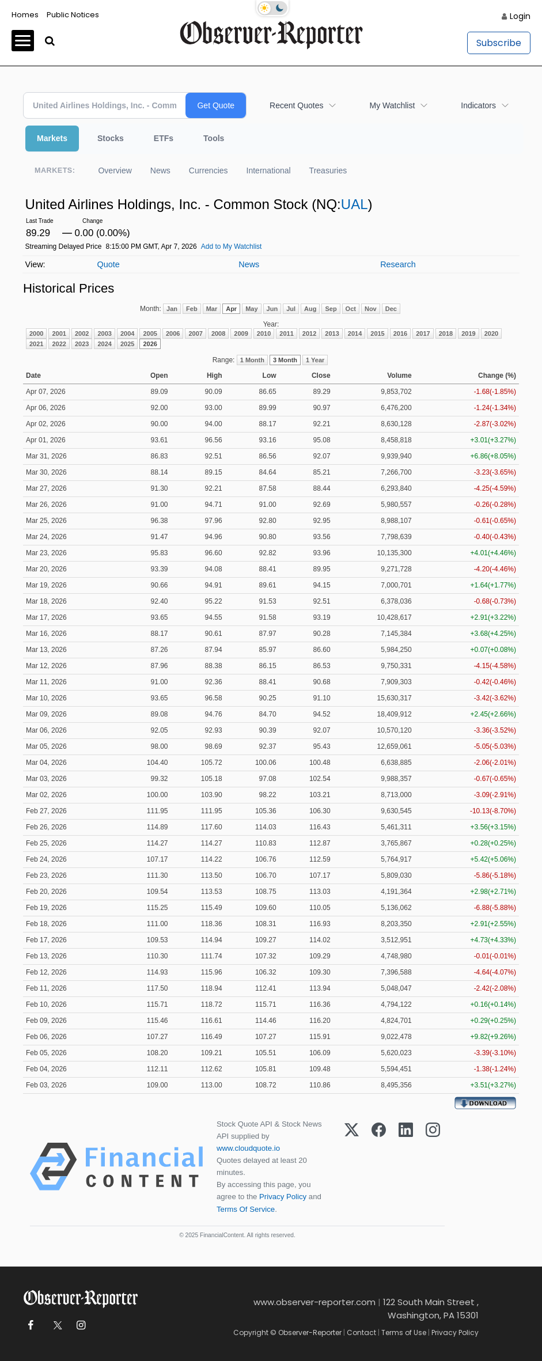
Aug (310, 308)
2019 (468, 333)
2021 (36, 343)
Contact (361, 1332)
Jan (171, 308)
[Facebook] (379, 1166)
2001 (59, 333)
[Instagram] (433, 1166)
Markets (52, 138)
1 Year (315, 360)
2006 (173, 333)
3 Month (285, 360)
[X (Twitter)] (351, 1166)
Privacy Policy (282, 1196)
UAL (354, 204)
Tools (213, 138)
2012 (309, 333)
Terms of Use (403, 1332)
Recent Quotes (296, 105)
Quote (108, 264)
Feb (192, 308)
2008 (218, 333)
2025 (127, 343)
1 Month (252, 360)
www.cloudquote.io (248, 1148)
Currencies (208, 170)
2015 (377, 333)
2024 (104, 343)
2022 (59, 343)
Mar (212, 308)
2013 (332, 333)
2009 (241, 333)
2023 (82, 343)
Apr (231, 308)
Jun (272, 308)
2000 (36, 333)
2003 (104, 333)
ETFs (163, 138)
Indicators (478, 105)
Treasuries (328, 170)
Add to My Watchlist (231, 246)
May (251, 308)
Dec (391, 308)
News (160, 170)
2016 (400, 333)
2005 (150, 333)
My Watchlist (392, 105)
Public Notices (73, 14)
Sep (330, 308)
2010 (264, 333)
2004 (127, 333)
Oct (351, 308)
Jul (290, 308)
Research (398, 264)
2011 (286, 333)
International (269, 170)
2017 (423, 333)
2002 (82, 333)
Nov (371, 308)
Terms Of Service (246, 1209)
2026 (150, 343)
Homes (25, 14)
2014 (355, 333)
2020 (491, 333)
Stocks (110, 138)
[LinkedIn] (406, 1166)
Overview (114, 170)
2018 (446, 333)
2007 (195, 333)
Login (520, 16)
